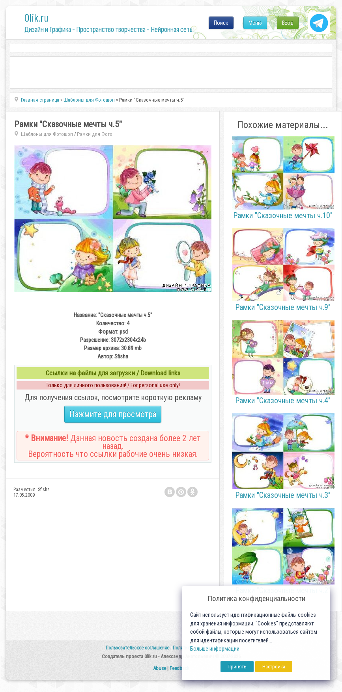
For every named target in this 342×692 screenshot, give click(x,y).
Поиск (221, 23)
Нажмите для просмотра (112, 414)
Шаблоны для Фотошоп (47, 134)
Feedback (179, 668)
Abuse (159, 668)
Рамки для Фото (94, 134)
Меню (255, 23)
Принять (237, 667)
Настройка (273, 667)
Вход (287, 23)
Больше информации (214, 649)
